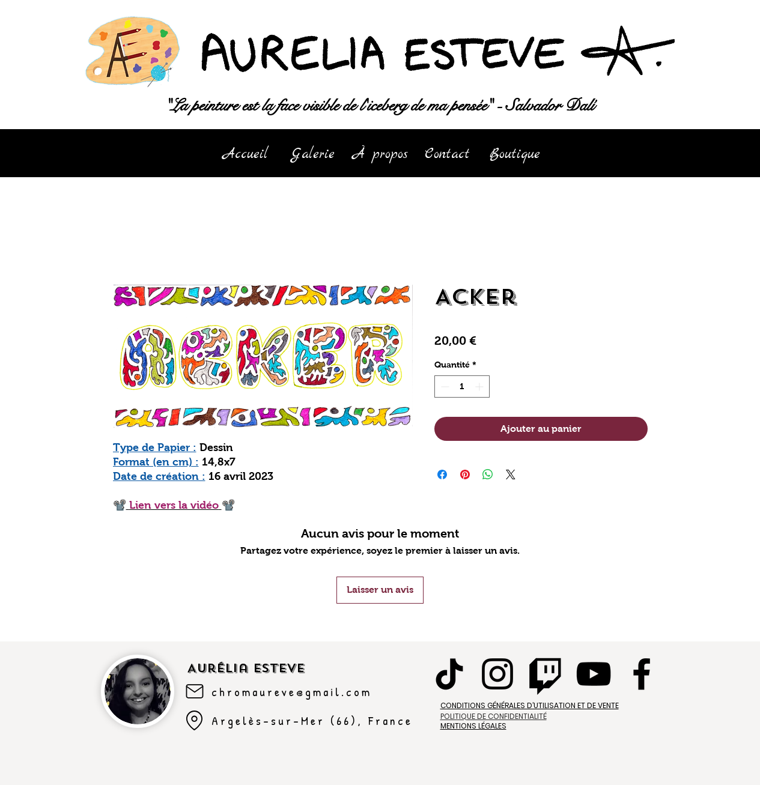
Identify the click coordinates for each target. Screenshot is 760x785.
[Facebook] (642, 674)
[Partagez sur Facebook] (442, 474)
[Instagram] (497, 674)
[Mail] (195, 691)
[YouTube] (594, 674)
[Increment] (480, 386)
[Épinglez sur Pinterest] (465, 474)
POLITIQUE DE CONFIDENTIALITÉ (493, 716)
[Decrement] (443, 386)
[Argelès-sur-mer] (195, 721)
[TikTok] (449, 674)
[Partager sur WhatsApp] (488, 474)
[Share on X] (510, 474)
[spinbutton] (462, 386)
